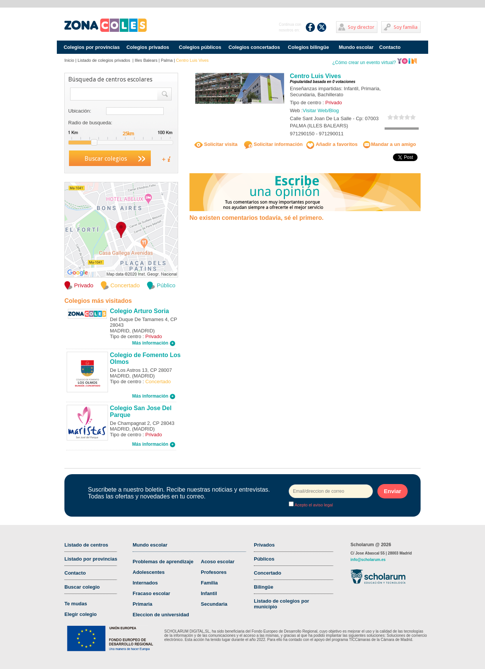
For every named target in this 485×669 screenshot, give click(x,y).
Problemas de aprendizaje (163, 561)
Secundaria (214, 604)
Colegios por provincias (92, 47)
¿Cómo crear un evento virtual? (374, 62)
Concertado (267, 573)
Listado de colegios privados (104, 60)
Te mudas (75, 603)
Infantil (209, 593)
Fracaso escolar (151, 593)
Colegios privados (148, 47)
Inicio (69, 60)
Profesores (214, 572)
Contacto (390, 47)
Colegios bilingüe (308, 47)
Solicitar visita (216, 144)
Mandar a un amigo (389, 144)
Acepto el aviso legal (313, 505)
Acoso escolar (218, 561)
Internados (145, 583)
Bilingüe (263, 587)
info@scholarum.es (368, 560)
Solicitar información (273, 144)
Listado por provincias (90, 559)
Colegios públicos (200, 47)
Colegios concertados (254, 47)
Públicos (264, 559)
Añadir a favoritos (332, 144)
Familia (209, 583)
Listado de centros (86, 545)
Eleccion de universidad (161, 614)
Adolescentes (149, 572)
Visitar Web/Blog (321, 110)
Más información (153, 343)
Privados (264, 545)
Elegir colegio (80, 614)
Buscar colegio (82, 587)
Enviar (392, 491)
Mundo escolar (356, 47)
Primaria (142, 604)
